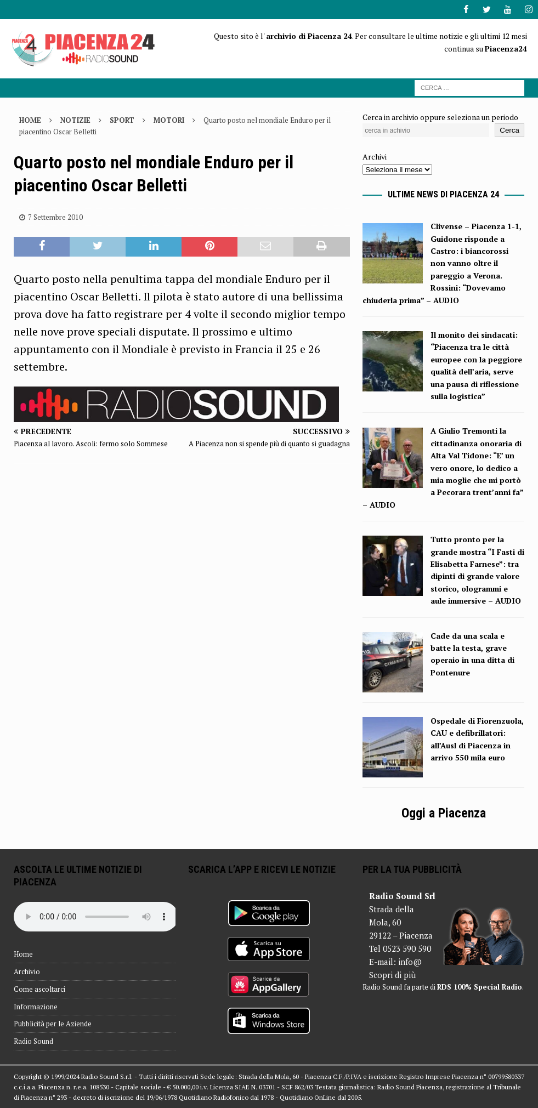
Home (23, 954)
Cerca (509, 130)
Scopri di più (392, 974)
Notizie (75, 120)
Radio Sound (33, 1041)
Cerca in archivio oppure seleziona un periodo (440, 117)
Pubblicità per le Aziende (53, 1024)
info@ (410, 961)
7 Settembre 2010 (55, 216)
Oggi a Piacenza (443, 812)
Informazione (36, 1006)
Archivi (375, 156)
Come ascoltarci (39, 989)
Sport (122, 120)
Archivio (27, 971)
